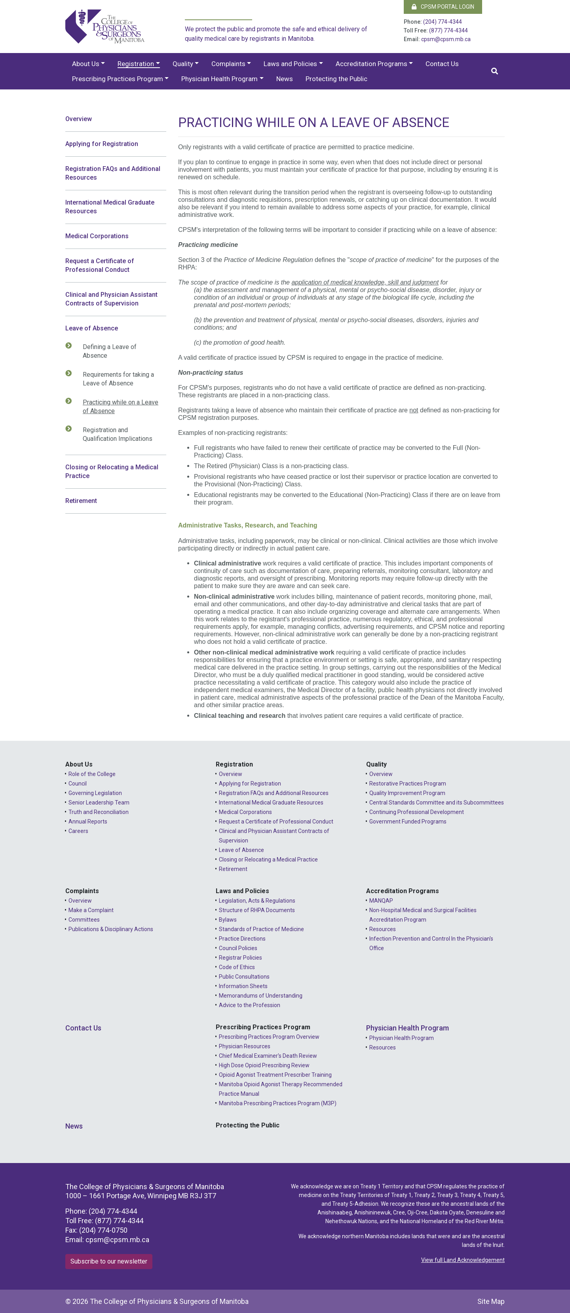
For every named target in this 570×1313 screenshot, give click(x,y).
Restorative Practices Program (407, 783)
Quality (183, 64)
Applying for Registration (101, 144)
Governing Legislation (95, 793)
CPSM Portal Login (443, 7)
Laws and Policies (290, 64)
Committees (84, 919)
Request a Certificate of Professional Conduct (99, 265)
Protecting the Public (336, 79)
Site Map (491, 1301)
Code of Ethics (237, 967)
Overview (78, 119)
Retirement (81, 501)
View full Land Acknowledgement (463, 1260)
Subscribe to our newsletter (108, 1261)
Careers (78, 831)
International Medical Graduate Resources (109, 207)
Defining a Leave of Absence (106, 351)
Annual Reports (87, 821)
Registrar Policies (240, 957)
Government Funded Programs (407, 821)
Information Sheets (243, 986)
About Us (85, 64)
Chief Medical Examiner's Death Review (268, 1056)
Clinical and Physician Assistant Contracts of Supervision (111, 299)
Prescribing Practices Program (117, 79)
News (284, 79)
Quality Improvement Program (407, 793)
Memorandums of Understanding (260, 995)
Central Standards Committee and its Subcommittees (436, 802)
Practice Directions (242, 938)
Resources (382, 929)
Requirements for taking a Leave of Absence (114, 378)
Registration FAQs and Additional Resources (112, 173)
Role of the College (92, 774)
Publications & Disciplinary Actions (110, 929)
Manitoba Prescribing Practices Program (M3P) (277, 1103)
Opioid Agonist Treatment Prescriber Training (275, 1075)
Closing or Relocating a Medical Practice (111, 471)
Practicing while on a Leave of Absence (116, 406)
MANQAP (381, 900)
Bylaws (228, 919)
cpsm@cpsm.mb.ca (446, 39)
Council (77, 783)
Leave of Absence (91, 328)
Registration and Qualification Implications (113, 434)
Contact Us (442, 64)
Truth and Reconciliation (98, 812)
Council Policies (238, 948)
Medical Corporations (97, 236)
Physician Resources (244, 1046)
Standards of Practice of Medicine (261, 929)
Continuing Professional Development (416, 812)
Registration (136, 64)
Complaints (228, 64)
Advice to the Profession (249, 1005)
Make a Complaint (91, 910)
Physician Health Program (219, 79)
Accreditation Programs (371, 64)
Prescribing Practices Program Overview (269, 1037)
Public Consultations (244, 976)
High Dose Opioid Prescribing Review (264, 1065)
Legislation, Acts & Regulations (257, 900)
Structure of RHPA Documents (257, 910)
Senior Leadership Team (98, 802)
